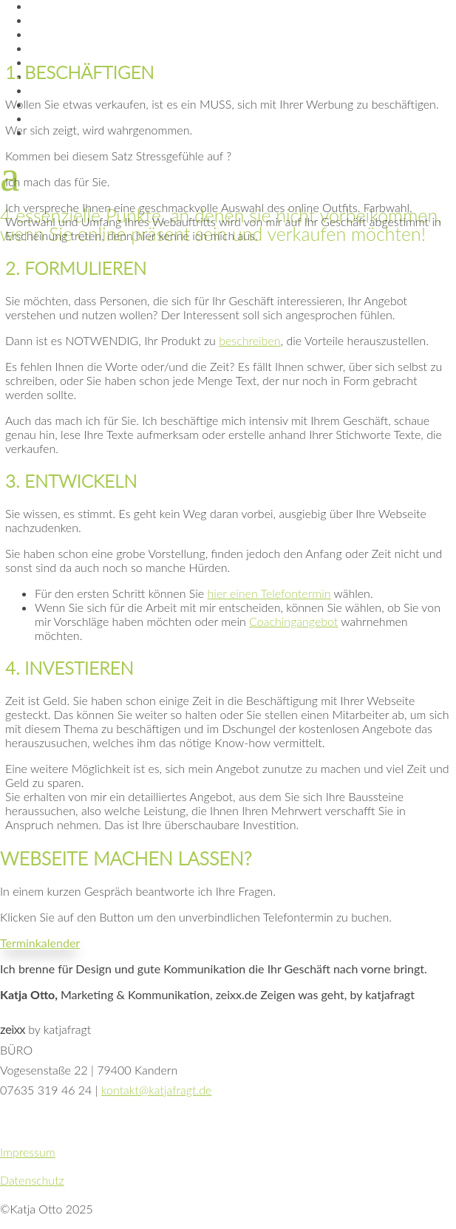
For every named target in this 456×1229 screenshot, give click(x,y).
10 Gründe (59, 48)
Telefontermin (72, 118)
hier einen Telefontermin (269, 593)
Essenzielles (64, 20)
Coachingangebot (293, 621)
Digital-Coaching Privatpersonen (124, 90)
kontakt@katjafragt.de (156, 1090)
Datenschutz (32, 1180)
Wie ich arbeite (71, 34)
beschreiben (249, 340)
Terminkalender (40, 943)
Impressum (27, 1152)
